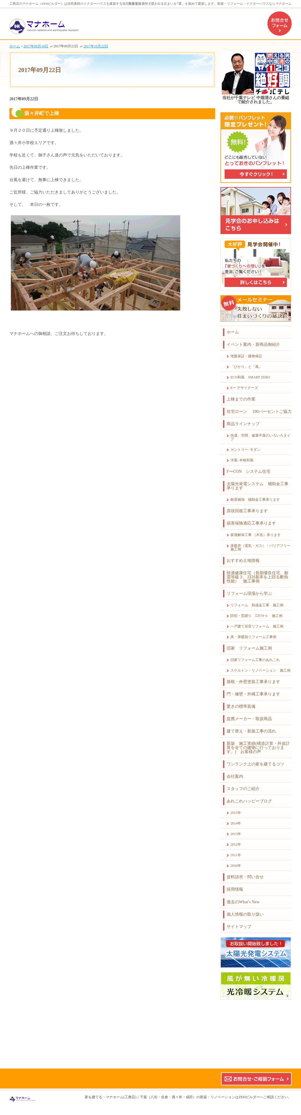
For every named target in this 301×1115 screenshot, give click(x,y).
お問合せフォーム (279, 23)
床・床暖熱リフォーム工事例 (253, 637)
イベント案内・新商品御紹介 (253, 344)
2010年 (235, 866)
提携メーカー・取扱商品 (249, 719)
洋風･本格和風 (241, 460)
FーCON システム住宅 (248, 471)
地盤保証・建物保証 (246, 356)
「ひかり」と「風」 (246, 367)
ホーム (233, 332)
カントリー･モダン (245, 450)
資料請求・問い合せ (245, 877)
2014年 (235, 823)
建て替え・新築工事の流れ (251, 731)
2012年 (235, 844)
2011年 (235, 855)
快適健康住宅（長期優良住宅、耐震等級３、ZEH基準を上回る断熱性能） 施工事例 (257, 577)
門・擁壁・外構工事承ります (253, 694)
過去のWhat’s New (243, 902)
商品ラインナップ (243, 424)
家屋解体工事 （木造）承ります (255, 535)
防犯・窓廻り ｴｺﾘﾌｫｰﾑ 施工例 (256, 616)
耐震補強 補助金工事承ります (255, 500)
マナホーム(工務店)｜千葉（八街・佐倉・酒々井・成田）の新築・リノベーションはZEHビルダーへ (184, 1097)
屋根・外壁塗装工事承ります (253, 682)
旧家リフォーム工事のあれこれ (255, 660)
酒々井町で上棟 (41, 113)
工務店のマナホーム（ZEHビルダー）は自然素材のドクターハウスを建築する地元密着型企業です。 (82, 3)
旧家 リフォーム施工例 (249, 648)
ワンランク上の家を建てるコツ (255, 764)
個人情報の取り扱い (245, 914)
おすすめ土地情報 (243, 560)
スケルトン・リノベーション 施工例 (260, 670)
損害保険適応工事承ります (251, 523)
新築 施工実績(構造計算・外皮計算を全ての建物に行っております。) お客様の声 (258, 747)
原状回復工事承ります (247, 511)
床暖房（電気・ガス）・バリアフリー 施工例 (261, 547)
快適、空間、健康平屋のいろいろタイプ (260, 437)
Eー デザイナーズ (244, 388)
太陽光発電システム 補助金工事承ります (257, 486)
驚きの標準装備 (241, 706)
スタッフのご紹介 (243, 789)
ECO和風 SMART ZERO (250, 377)
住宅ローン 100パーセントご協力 (259, 411)
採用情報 (235, 889)
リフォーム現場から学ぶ (249, 593)
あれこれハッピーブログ (249, 801)
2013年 (235, 834)
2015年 (235, 813)
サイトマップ (239, 926)
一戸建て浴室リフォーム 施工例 (256, 626)
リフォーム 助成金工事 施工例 (256, 605)
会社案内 (235, 776)
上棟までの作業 (241, 399)
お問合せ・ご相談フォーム (256, 1078)
